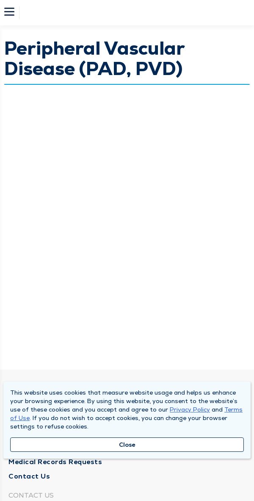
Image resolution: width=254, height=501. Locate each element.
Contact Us (29, 476)
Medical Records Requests (55, 461)
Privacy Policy (190, 409)
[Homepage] (132, 12)
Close (127, 444)
